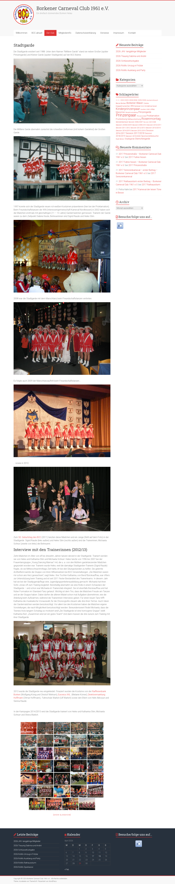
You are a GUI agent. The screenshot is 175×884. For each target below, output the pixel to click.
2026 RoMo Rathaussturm (25, 863)
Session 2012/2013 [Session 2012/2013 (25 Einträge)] (138, 128)
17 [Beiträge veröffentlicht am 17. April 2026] (93, 856)
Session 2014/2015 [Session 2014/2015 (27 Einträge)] (123, 131)
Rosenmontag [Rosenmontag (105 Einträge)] (151, 119)
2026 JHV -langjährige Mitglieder (131, 51)
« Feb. (67, 869)
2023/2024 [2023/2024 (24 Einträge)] (133, 100)
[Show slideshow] (62, 815)
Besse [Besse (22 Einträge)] (118, 103)
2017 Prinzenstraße (137, 165)
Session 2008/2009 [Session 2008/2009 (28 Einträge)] (124, 125)
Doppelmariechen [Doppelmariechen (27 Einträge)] (123, 106)
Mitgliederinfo (65, 33)
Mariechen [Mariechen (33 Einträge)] (120, 112)
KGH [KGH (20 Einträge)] (142, 106)
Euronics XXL (64, 694)
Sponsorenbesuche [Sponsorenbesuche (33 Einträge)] (149, 136)
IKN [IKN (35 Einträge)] (132, 106)
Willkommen (21, 33)
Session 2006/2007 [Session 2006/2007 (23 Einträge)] (135, 122)
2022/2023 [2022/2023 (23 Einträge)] (124, 100)
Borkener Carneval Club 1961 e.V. (72, 8)
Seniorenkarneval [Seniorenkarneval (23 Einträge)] (122, 122)
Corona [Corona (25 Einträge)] (146, 103)
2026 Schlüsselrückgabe (127, 61)
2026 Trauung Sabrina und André (131, 56)
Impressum (118, 33)
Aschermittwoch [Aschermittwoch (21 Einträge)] (152, 100)
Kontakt (132, 33)
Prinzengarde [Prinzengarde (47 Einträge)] (144, 112)
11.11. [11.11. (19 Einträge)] (118, 100)
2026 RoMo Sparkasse (23, 867)
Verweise (104, 33)
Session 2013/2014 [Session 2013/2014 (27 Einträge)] (153, 128)
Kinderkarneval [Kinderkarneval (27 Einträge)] (151, 106)
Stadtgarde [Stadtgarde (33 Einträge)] (130, 139)
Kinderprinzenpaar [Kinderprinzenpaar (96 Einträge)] (128, 109)
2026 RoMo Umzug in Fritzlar (129, 65)
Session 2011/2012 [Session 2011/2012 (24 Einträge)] (123, 128)
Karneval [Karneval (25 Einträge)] (137, 106)
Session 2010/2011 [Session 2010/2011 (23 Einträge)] (154, 125)
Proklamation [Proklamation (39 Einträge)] (153, 115)
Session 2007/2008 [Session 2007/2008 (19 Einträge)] (149, 122)
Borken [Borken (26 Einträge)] (123, 103)
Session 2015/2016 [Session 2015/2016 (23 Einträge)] (138, 131)
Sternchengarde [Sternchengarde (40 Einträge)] (142, 138)
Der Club (50, 33)
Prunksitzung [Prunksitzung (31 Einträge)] (121, 119)
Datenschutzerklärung (86, 33)
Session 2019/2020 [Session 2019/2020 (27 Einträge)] (133, 136)
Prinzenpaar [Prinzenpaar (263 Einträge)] (126, 115)
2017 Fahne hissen (137, 157)
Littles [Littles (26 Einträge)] (152, 109)
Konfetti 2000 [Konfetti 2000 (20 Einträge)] (145, 109)
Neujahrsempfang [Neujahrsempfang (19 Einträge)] (131, 112)
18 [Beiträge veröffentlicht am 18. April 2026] (99, 856)
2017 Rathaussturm (151, 184)
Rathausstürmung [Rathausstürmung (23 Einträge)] (134, 119)
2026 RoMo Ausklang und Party (130, 70)
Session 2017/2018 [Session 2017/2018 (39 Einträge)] (135, 133)
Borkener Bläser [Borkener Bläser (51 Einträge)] (134, 103)
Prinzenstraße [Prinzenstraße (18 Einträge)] (141, 116)
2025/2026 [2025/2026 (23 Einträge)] (142, 100)
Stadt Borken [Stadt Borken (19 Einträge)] (120, 139)
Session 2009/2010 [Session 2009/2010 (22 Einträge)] (139, 125)
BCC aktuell (37, 33)
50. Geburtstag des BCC (29, 537)
